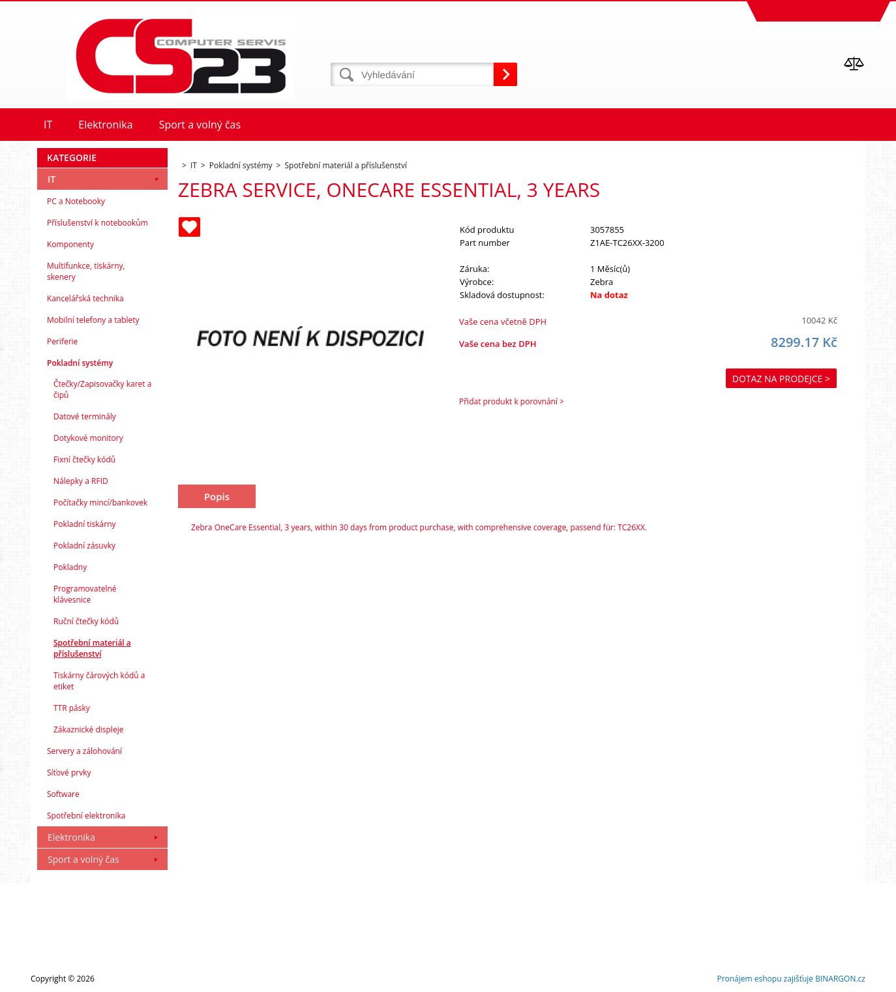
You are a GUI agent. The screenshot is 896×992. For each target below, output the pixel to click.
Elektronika (71, 837)
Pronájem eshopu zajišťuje (765, 978)
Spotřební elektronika (86, 815)
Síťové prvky (69, 772)
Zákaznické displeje (88, 729)
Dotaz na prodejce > (781, 378)
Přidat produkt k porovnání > (511, 401)
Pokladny (70, 567)
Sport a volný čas (83, 859)
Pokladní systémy (80, 362)
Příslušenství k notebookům (97, 222)
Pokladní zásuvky (84, 545)
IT (51, 179)
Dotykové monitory (88, 437)
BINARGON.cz (840, 978)
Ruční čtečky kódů (86, 621)
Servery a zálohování (84, 751)
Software (63, 794)
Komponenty (70, 244)
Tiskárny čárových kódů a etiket (99, 681)
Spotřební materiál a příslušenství (92, 648)
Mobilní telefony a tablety (93, 319)
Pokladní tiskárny (84, 524)
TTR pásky (71, 708)
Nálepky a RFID (80, 481)
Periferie (62, 341)
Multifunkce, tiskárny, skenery (86, 271)
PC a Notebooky (76, 201)
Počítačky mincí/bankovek (100, 502)
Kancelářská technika (85, 298)
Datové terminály (84, 416)
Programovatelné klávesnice (85, 594)
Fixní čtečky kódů (84, 459)
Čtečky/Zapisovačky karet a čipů (102, 389)
